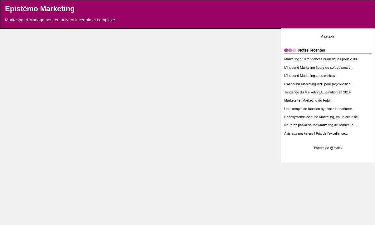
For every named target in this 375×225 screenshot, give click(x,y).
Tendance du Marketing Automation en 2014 (317, 92)
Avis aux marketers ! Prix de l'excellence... (316, 133)
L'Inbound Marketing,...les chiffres (309, 76)
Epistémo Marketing (40, 9)
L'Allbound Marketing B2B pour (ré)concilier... (318, 84)
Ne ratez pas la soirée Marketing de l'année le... (320, 125)
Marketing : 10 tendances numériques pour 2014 (321, 59)
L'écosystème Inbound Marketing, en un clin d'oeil (321, 117)
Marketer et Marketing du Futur (307, 100)
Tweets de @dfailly (328, 148)
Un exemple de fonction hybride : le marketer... (319, 109)
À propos (328, 36)
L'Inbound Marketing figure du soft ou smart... (318, 67)
